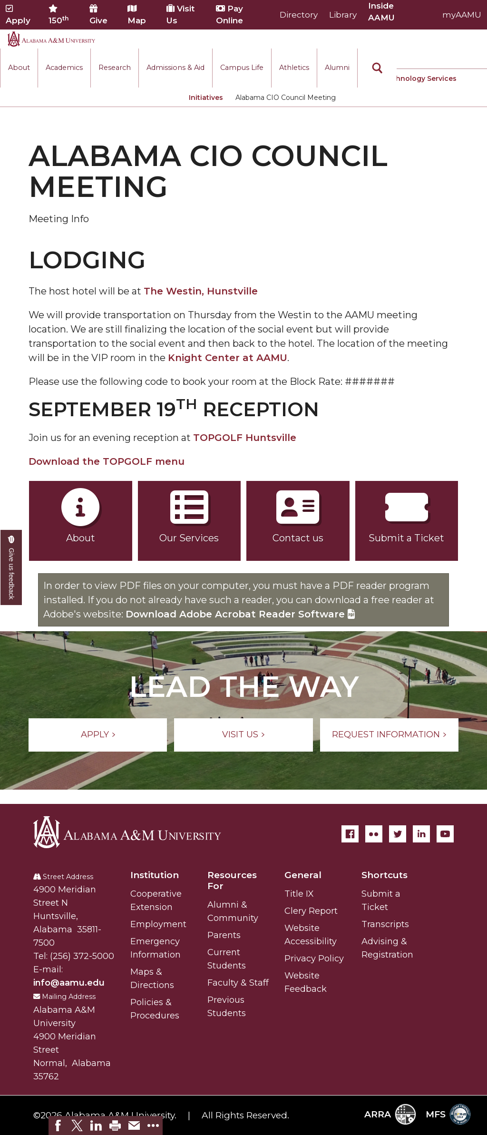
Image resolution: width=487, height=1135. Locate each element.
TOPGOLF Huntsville (244, 437)
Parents (224, 935)
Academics (64, 67)
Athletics (294, 67)
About (19, 67)
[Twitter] (397, 833)
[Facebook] (350, 833)
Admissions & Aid (175, 67)
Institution (154, 875)
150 (59, 14)
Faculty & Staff (238, 983)
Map (136, 14)
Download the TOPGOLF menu (107, 461)
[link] (58, 1125)
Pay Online (229, 14)
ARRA (390, 1114)
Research (114, 67)
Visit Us (180, 14)
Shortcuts (384, 875)
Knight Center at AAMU (227, 357)
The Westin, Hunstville (201, 291)
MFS (448, 1114)
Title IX (299, 894)
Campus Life (241, 67)
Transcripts (385, 924)
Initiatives (206, 97)
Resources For (232, 880)
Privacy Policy (314, 958)
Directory (299, 15)
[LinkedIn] (421, 833)
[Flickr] (373, 833)
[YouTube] (445, 833)
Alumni (337, 67)
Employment (158, 924)
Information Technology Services (398, 78)
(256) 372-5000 (82, 956)
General (302, 875)
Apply (18, 14)
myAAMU (461, 15)
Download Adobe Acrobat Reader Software (240, 614)
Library (343, 15)
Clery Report (311, 911)
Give (98, 14)
